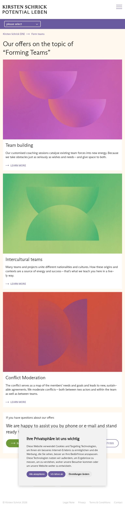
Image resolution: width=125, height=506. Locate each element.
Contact (118, 502)
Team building (19, 145)
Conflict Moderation (25, 377)
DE (4, 3)
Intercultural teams (24, 259)
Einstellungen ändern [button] (79, 474)
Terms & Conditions (99, 502)
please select (22, 24)
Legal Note (69, 502)
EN (10, 3)
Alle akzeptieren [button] (37, 474)
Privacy (82, 502)
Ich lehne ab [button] (57, 474)
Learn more (18, 165)
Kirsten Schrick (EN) (14, 34)
